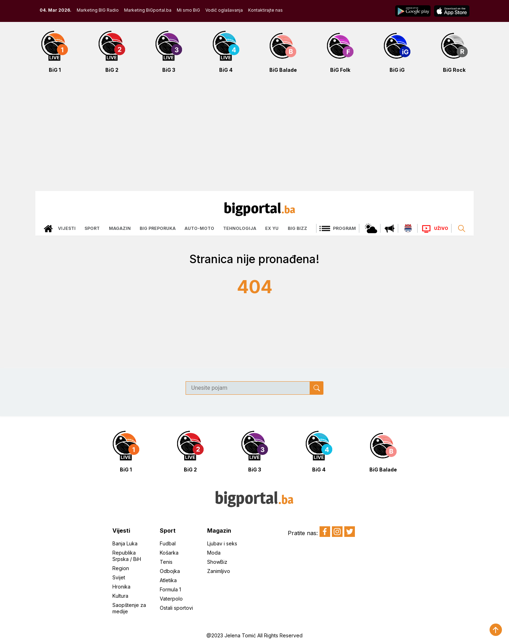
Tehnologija (239, 228)
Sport (92, 228)
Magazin (120, 228)
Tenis (166, 562)
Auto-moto (199, 228)
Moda (214, 553)
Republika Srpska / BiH (126, 556)
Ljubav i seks (222, 543)
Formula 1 (170, 589)
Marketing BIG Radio (98, 10)
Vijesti (67, 228)
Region (120, 568)
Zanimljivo (218, 571)
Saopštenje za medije (129, 608)
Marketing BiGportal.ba (147, 10)
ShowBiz (217, 562)
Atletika (168, 580)
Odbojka (170, 571)
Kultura (120, 596)
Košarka (169, 553)
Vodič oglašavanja (224, 10)
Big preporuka (158, 228)
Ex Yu (272, 228)
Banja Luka (125, 543)
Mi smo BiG (188, 10)
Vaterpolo (171, 599)
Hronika (121, 587)
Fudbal (168, 543)
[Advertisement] (254, 135)
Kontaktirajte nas (265, 10)
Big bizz (297, 228)
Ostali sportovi (176, 608)
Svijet (118, 577)
